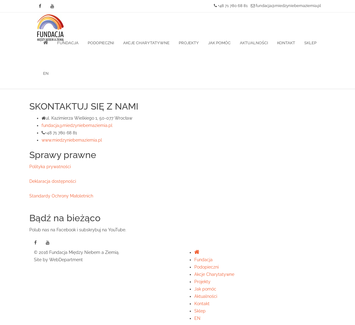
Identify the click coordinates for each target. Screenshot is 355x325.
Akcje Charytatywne (146, 43)
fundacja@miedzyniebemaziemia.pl (286, 5)
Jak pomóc (219, 43)
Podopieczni (101, 43)
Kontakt (286, 43)
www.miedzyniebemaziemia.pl (72, 140)
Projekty (189, 43)
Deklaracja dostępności (52, 181)
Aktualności (254, 43)
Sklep (310, 43)
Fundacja (68, 43)
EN (46, 73)
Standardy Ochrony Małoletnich (61, 195)
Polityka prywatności (50, 166)
